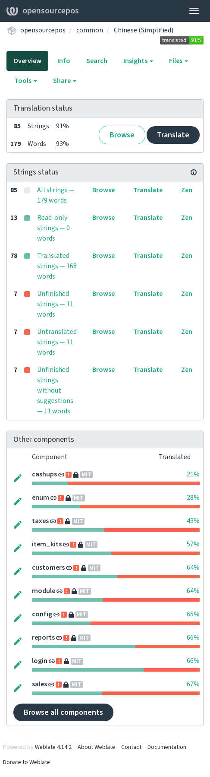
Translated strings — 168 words (57, 266)
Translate (173, 135)
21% (193, 474)
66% (193, 637)
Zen (186, 190)
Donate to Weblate (26, 762)
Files (178, 61)
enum (40, 497)
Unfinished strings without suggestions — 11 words (55, 390)
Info (63, 61)
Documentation (166, 747)
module (43, 591)
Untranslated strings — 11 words (57, 342)
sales (39, 684)
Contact (131, 747)
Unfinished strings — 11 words (55, 304)
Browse (122, 135)
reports (43, 637)
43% (193, 521)
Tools (25, 81)
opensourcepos (42, 11)
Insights (138, 61)
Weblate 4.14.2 (53, 747)
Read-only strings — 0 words (53, 228)
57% (193, 544)
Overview (27, 61)
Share (64, 81)
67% (193, 684)
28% (193, 497)
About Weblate (96, 747)
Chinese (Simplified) (143, 30)
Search (96, 61)
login (39, 661)
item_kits (47, 544)
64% (193, 567)
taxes (40, 521)
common (89, 30)
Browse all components (63, 712)
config (42, 614)
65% (193, 614)
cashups (44, 474)
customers (48, 567)
